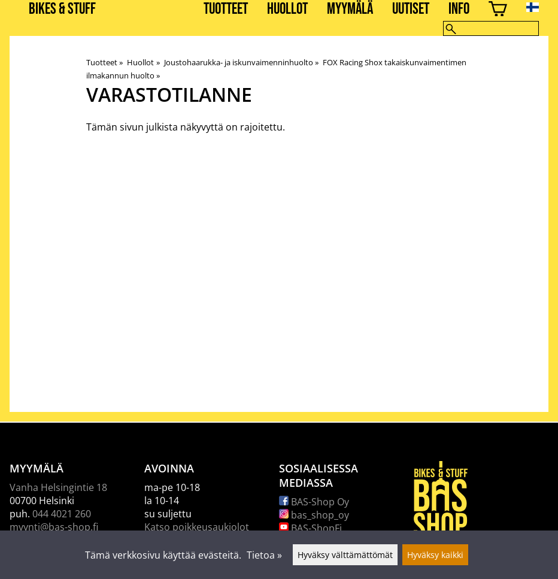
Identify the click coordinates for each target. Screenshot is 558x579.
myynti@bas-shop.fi (54, 526)
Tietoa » (264, 555)
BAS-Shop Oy (314, 501)
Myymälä (350, 9)
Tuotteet (226, 9)
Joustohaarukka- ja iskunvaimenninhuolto (241, 62)
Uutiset (410, 9)
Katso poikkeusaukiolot (196, 526)
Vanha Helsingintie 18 (58, 487)
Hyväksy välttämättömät (345, 554)
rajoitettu (261, 127)
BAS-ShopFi (310, 528)
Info (458, 9)
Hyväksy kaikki (435, 554)
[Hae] (491, 28)
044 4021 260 (61, 513)
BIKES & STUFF (62, 9)
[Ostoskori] (498, 10)
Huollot (287, 9)
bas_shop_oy (314, 515)
